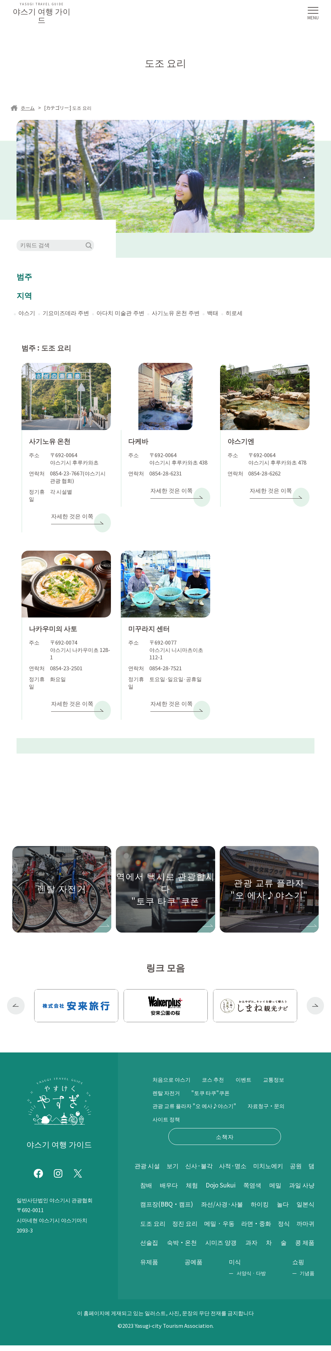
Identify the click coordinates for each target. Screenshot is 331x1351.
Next (315, 991)
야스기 (26, 312)
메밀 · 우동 (298, 1209)
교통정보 (163, 1078)
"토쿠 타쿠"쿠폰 (247, 1078)
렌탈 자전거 (201, 1078)
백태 (212, 312)
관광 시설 (148, 1151)
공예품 (304, 1248)
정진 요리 (255, 1209)
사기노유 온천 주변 (176, 312)
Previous (16, 991)
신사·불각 (203, 1151)
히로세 (234, 312)
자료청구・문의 (172, 1105)
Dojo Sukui (247, 1171)
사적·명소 (240, 1151)
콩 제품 (247, 1248)
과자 (189, 1248)
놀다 (146, 1209)
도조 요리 (214, 1209)
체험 (214, 1171)
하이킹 (304, 1190)
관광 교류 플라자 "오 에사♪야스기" (197, 1091)
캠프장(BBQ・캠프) (204, 1190)
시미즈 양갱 (156, 1248)
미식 (146, 1267)
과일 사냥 (153, 1190)
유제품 (276, 1248)
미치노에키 (278, 1151)
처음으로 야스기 (172, 1065)
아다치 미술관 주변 (120, 312)
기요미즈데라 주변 (66, 312)
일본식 (176, 1209)
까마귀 (224, 1228)
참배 (163, 1171)
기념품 (307, 1278)
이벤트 (248, 1065)
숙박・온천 (298, 1228)
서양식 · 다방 (162, 1278)
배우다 (188, 1171)
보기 (175, 1151)
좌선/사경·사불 (264, 1190)
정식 (193, 1228)
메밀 (308, 1171)
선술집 (258, 1228)
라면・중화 (156, 1228)
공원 (308, 1151)
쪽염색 (282, 1171)
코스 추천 (217, 1065)
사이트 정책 (218, 1105)
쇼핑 (298, 1267)
